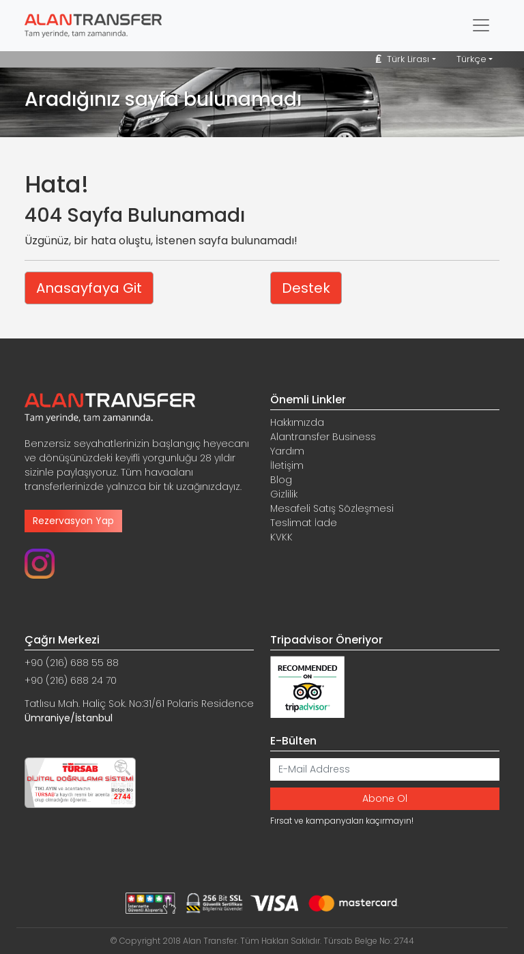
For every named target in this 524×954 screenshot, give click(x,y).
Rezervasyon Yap (73, 520)
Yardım (287, 451)
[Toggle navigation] (481, 25)
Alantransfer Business (323, 437)
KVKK (281, 537)
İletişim (287, 465)
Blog (281, 480)
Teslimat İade (303, 523)
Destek (306, 288)
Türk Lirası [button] (402, 59)
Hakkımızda (297, 422)
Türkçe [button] (471, 59)
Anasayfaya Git (89, 288)
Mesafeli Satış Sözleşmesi (332, 508)
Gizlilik (283, 494)
